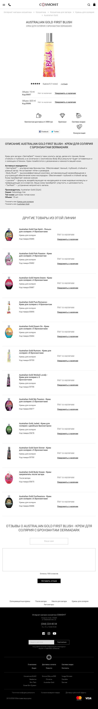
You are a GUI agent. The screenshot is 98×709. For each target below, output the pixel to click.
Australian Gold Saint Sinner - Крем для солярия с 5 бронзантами (35, 449)
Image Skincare (67, 676)
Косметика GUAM (30, 676)
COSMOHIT (49, 4)
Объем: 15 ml (29, 93)
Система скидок (67, 664)
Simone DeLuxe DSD (49, 676)
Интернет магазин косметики (18, 12)
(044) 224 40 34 (49, 623)
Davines (64, 682)
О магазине (32, 664)
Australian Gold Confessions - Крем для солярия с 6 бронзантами (35, 497)
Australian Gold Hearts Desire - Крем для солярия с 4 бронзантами (35, 279)
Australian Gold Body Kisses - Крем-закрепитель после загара (35, 473)
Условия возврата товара (50, 693)
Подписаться (61, 642)
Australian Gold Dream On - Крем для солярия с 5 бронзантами (34, 327)
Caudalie (65, 679)
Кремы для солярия (25, 202)
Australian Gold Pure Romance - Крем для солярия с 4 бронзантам (35, 303)
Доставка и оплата (49, 664)
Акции (34, 668)
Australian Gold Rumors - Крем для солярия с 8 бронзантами (35, 352)
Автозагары (49, 604)
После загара (24, 478)
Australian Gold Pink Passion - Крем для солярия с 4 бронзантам (35, 254)
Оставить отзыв (49, 581)
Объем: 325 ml (29, 102)
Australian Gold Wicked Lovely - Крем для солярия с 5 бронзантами (33, 377)
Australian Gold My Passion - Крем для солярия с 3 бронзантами (35, 400)
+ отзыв (64, 84)
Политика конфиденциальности (23, 693)
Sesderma (32, 679)
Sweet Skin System (29, 685)
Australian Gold (23, 204)
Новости (49, 668)
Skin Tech (33, 682)
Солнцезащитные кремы (20, 601)
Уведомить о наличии (65, 93)
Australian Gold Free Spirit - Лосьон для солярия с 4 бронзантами (35, 230)
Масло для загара (59, 601)
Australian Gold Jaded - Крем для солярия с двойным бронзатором (35, 424)
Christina (49, 679)
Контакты (65, 668)
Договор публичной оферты (76, 693)
